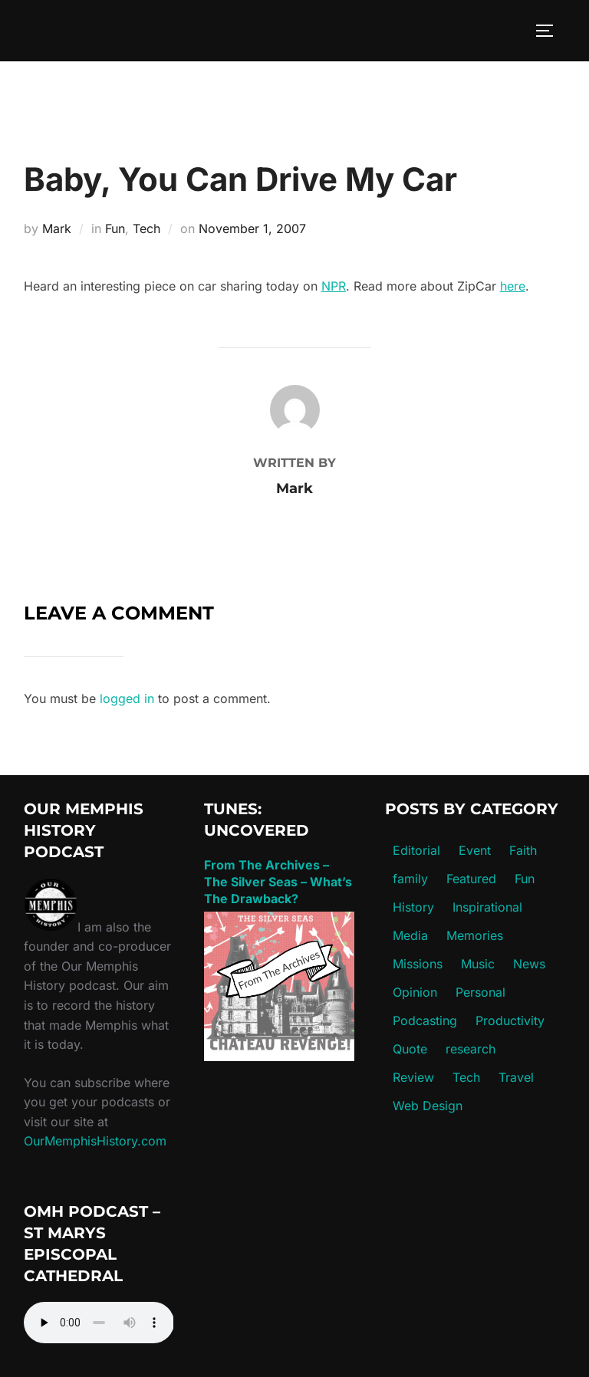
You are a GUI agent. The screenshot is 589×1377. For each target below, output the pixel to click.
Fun (115, 228)
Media (410, 935)
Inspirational (487, 907)
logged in (127, 698)
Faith (523, 850)
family (410, 878)
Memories (474, 935)
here (512, 286)
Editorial (416, 850)
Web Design (427, 1105)
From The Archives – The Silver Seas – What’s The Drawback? (278, 882)
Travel (516, 1077)
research (470, 1049)
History (413, 907)
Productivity (510, 1020)
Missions (418, 963)
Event (475, 850)
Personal (480, 992)
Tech (146, 228)
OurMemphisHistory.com (95, 1141)
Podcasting (425, 1020)
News (529, 963)
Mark (56, 228)
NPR (333, 286)
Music (478, 963)
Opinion (415, 992)
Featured (471, 878)
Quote (410, 1049)
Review (413, 1077)
